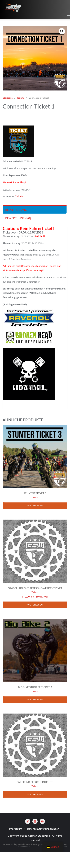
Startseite (8, 98)
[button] (62, 31)
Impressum (15, 828)
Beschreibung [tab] (16, 210)
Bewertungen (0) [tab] (18, 218)
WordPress (24, 844)
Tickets (20, 98)
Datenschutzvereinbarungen (43, 828)
